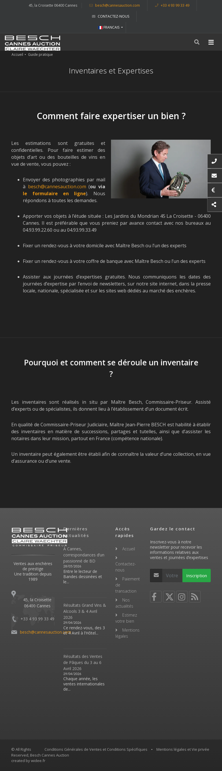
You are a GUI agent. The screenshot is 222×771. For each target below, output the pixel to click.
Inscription (196, 575)
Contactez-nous (110, 16)
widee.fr (38, 760)
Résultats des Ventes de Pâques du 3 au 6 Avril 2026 (82, 662)
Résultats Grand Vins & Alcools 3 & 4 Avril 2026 (84, 611)
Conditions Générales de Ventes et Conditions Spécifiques (96, 749)
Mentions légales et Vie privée (182, 749)
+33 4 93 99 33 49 (172, 5)
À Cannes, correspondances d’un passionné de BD (83, 555)
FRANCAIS (109, 27)
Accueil (17, 54)
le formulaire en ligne (54, 193)
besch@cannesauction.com (114, 5)
